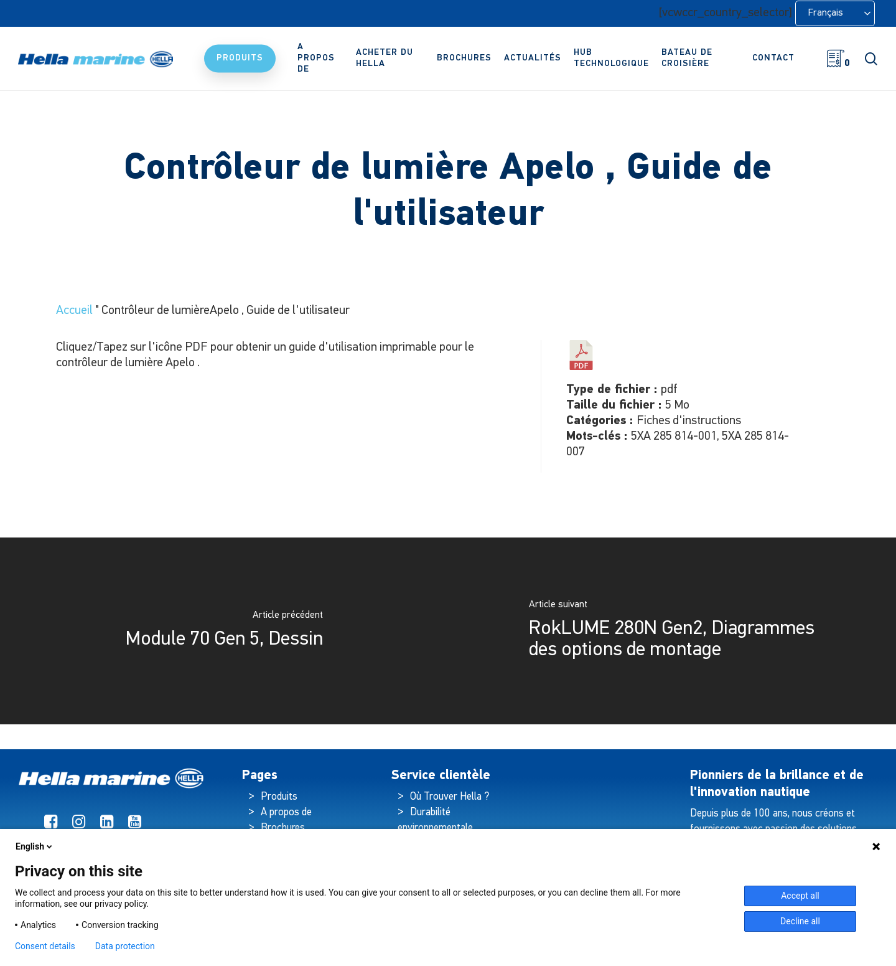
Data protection (125, 946)
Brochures (283, 828)
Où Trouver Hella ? (451, 797)
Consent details (45, 946)
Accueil (74, 311)
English (35, 846)
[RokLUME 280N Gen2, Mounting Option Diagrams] (672, 630)
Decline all (800, 921)
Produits (279, 797)
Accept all (800, 896)
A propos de (286, 812)
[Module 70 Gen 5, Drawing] (224, 630)
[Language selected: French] (835, 13)
